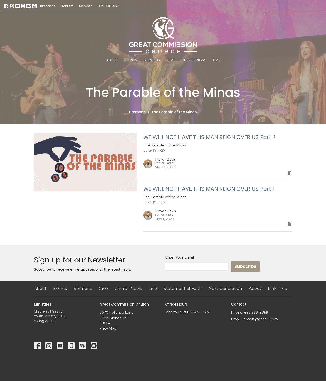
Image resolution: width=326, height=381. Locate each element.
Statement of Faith (183, 288)
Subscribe (245, 266)
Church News (193, 60)
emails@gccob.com (260, 319)
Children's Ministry (48, 311)
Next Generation (225, 288)
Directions (47, 6)
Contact (67, 6)
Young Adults (44, 321)
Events (131, 60)
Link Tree (277, 288)
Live (216, 60)
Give (171, 60)
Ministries (42, 304)
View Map (108, 328)
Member (85, 6)
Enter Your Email (179, 257)
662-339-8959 (108, 6)
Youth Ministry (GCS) (50, 316)
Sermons (152, 60)
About (112, 60)
